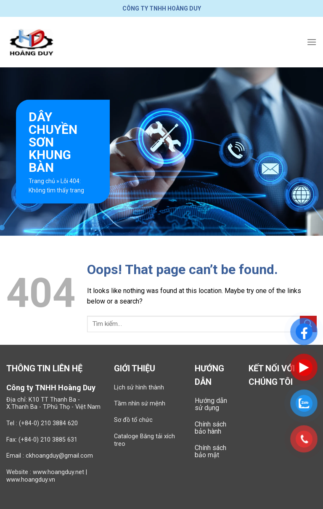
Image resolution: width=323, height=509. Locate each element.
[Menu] (312, 42)
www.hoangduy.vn (30, 479)
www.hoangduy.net (58, 472)
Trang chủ (42, 181)
